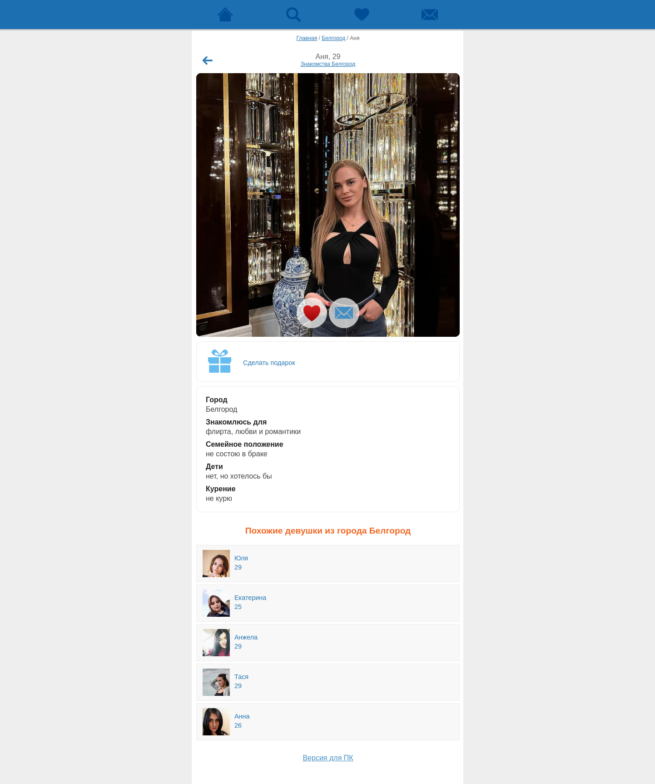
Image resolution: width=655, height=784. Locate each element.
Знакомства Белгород (328, 64)
